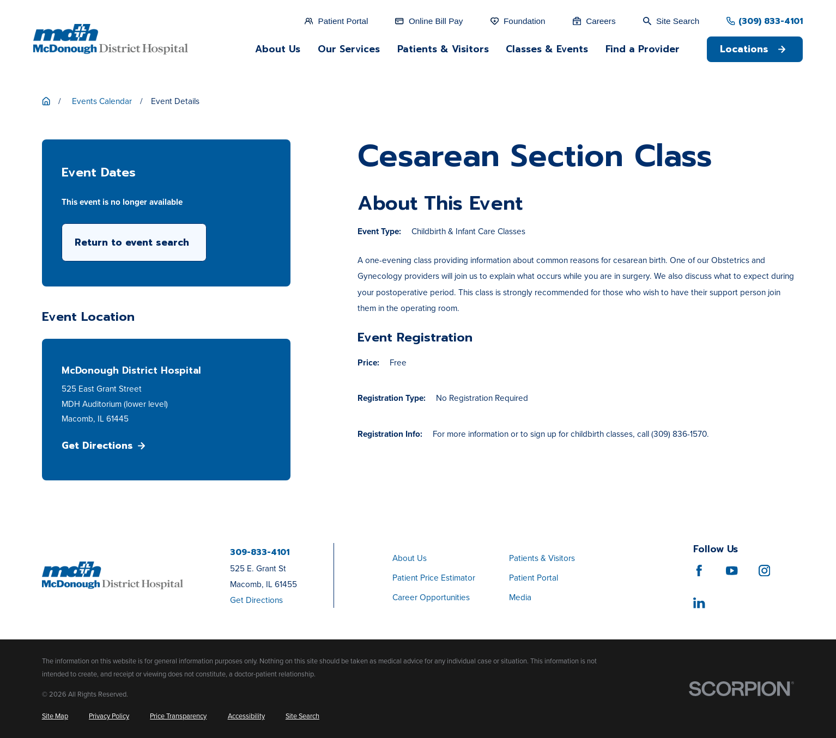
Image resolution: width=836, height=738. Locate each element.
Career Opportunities (431, 597)
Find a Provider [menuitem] (642, 49)
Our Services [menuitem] (349, 49)
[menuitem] (55, 716)
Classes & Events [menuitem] (547, 49)
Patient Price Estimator (433, 577)
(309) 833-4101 (770, 21)
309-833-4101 (259, 552)
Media (520, 597)
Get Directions (103, 445)
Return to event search (132, 242)
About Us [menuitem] (277, 49)
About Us (409, 558)
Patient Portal (533, 577)
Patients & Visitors (542, 558)
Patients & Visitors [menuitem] (443, 49)
